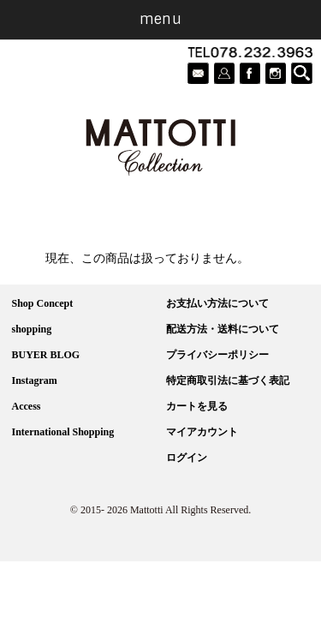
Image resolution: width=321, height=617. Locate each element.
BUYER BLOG (46, 355)
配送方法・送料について (222, 329)
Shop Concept (43, 303)
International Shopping (63, 432)
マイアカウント (202, 432)
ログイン (186, 458)
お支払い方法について (217, 303)
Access (26, 406)
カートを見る (197, 406)
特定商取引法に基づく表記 (227, 380)
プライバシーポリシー (217, 355)
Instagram (34, 380)
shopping (32, 329)
